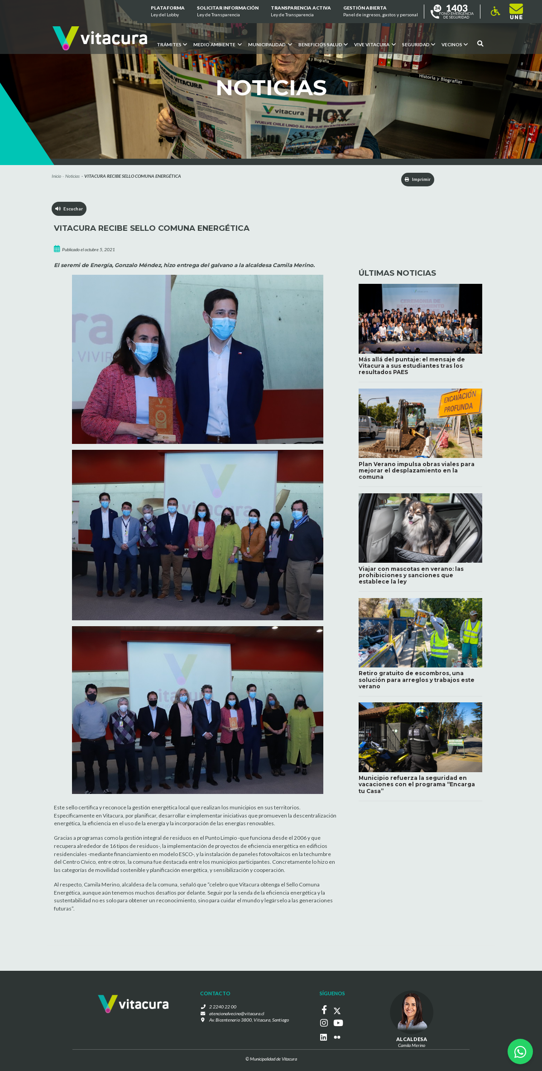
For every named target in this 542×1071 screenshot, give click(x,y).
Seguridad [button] (418, 44)
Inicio (56, 176)
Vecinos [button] (454, 44)
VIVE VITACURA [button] (375, 44)
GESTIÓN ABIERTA (380, 12)
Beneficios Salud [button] (323, 44)
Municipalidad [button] (270, 44)
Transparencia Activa (301, 12)
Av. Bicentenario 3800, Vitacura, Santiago (249, 1020)
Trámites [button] (172, 44)
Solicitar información (228, 12)
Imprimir (415, 179)
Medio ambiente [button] (217, 44)
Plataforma (167, 12)
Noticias (72, 176)
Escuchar (69, 209)
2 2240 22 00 (224, 1007)
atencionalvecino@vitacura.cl (237, 1014)
